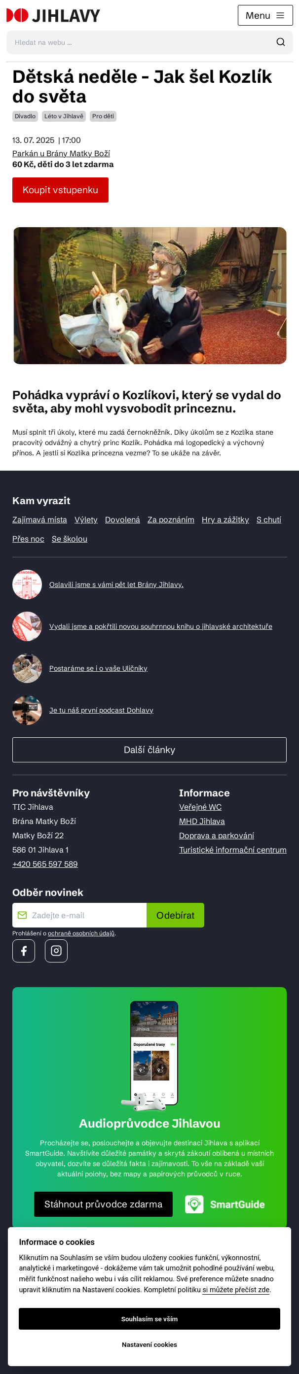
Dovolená (122, 519)
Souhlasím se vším (149, 1319)
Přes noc (28, 539)
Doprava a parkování (216, 835)
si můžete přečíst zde (235, 1290)
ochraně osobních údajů (81, 933)
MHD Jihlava (202, 821)
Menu (265, 15)
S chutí (269, 519)
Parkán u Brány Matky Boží (61, 153)
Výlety (86, 519)
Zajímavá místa (39, 519)
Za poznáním (171, 519)
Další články (149, 750)
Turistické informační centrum (233, 850)
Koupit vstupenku (60, 190)
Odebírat (175, 915)
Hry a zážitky (225, 519)
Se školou (69, 539)
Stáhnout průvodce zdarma (103, 1204)
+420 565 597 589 (45, 864)
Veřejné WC (200, 807)
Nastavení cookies (149, 1344)
